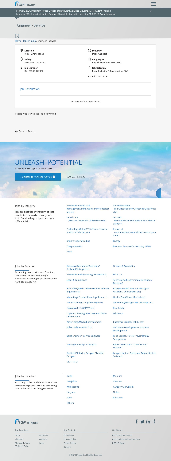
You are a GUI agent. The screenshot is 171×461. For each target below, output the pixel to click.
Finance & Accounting (124, 265)
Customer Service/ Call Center (128, 321)
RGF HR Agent (118, 443)
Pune (69, 397)
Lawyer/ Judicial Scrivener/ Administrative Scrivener (134, 354)
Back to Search (27, 131)
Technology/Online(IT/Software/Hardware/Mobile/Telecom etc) (87, 230)
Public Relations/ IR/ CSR (79, 327)
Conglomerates (74, 246)
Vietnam (43, 439)
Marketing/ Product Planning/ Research (87, 297)
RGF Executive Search (122, 435)
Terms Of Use (70, 443)
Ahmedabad (73, 386)
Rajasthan (118, 397)
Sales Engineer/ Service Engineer (83, 335)
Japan (41, 443)
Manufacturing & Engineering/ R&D (85, 302)
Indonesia (43, 435)
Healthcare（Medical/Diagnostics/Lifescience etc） (87, 219)
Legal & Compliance (77, 279)
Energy (116, 240)
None (69, 251)
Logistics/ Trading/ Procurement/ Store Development (87, 315)
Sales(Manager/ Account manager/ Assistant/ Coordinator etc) (131, 290)
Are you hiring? (76, 176)
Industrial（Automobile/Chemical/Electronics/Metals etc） (134, 232)
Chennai (117, 381)
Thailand (19, 439)
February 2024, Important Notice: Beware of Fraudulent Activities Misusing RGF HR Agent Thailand (63, 10)
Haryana (71, 392)
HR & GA (117, 274)
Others (70, 402)
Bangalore (72, 381)
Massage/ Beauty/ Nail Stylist (81, 344)
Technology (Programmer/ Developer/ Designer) (132, 281)
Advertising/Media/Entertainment (84, 321)
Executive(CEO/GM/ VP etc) (80, 307)
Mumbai (117, 375)
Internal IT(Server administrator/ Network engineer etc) (88, 290)
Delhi (69, 375)
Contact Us (69, 435)
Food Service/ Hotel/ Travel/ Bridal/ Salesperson (131, 337)
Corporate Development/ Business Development (131, 329)
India (17, 435)
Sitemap (67, 447)
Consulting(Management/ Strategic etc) (133, 302)
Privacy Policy (70, 439)
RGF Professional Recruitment (126, 439)
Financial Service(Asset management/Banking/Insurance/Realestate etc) (88, 208)
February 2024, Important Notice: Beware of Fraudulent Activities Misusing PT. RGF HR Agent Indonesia (66, 14)
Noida (116, 392)
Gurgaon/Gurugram (123, 386)
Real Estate (118, 307)
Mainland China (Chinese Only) (22, 444)
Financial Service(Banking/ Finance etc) (86, 274)
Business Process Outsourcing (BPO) (132, 246)
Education (118, 313)
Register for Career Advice (38, 176)
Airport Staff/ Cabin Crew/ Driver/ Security (130, 346)
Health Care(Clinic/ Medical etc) (129, 297)
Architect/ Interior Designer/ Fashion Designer (85, 354)
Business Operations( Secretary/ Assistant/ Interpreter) (83, 267)
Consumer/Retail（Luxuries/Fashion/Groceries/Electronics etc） (134, 208)
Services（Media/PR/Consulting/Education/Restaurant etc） (134, 220)
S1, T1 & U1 (72, 361)
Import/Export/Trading (78, 240)
